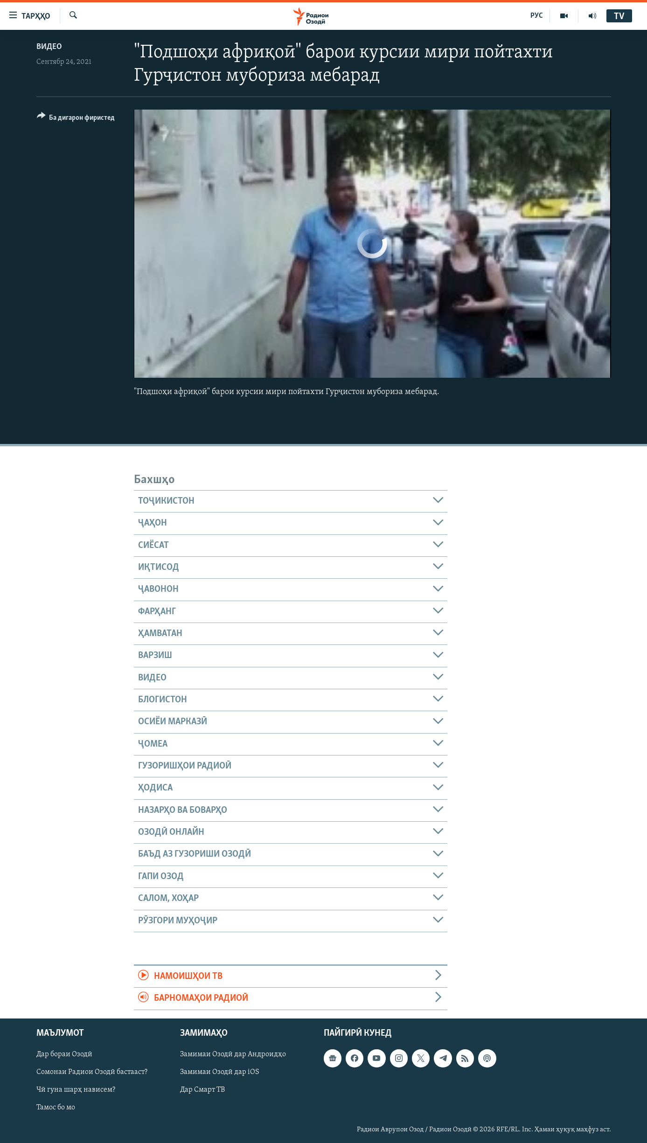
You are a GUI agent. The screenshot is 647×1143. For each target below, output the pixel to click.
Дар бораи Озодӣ (64, 1054)
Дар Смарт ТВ (202, 1090)
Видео (49, 46)
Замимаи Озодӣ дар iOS (219, 1072)
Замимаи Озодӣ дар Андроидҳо (233, 1054)
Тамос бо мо (55, 1107)
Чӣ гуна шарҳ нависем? (75, 1090)
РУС (536, 16)
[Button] (76, 119)
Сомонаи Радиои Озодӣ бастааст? (91, 1072)
